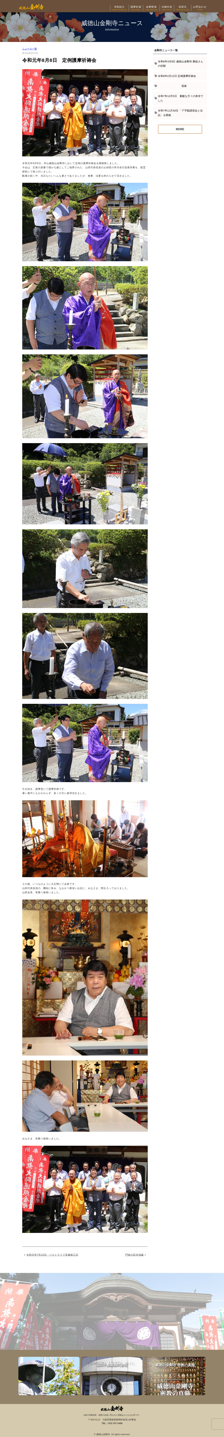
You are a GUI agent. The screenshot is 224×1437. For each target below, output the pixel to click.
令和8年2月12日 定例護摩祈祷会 (177, 75)
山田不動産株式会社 (112, 1376)
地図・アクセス (49, 1376)
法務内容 (167, 8)
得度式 (182, 8)
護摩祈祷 (136, 8)
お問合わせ (199, 8)
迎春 (172, 85)
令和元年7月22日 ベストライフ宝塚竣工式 (52, 1254)
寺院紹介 (119, 8)
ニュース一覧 (29, 48)
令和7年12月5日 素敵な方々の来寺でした (180, 98)
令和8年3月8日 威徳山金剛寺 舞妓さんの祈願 (180, 63)
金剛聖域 (151, 8)
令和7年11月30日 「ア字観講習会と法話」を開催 (180, 113)
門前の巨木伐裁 (134, 1254)
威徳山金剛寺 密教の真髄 (175, 1376)
